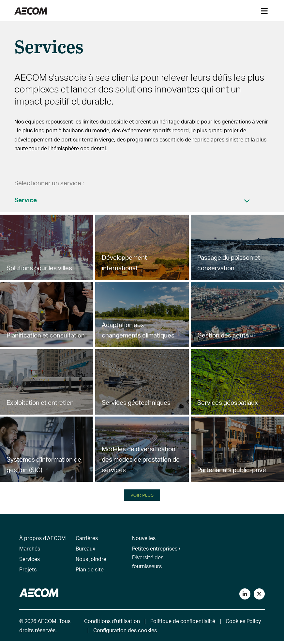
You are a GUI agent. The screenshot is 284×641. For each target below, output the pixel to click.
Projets (28, 569)
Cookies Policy (243, 620)
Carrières (87, 537)
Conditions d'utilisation (112, 620)
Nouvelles (144, 537)
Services (29, 558)
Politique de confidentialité (182, 620)
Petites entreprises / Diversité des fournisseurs (156, 557)
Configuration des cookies (125, 630)
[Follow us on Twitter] (259, 594)
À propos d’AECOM (42, 537)
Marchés (29, 548)
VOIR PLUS (142, 495)
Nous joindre (91, 558)
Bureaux (85, 548)
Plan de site (90, 569)
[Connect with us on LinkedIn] (244, 594)
